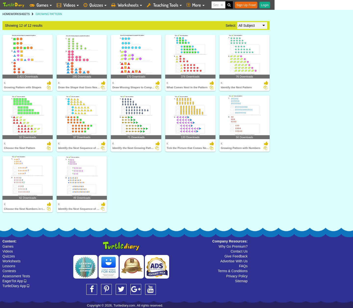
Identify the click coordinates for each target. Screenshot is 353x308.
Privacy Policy (237, 276)
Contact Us (239, 251)
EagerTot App (14, 281)
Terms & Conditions (233, 271)
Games (7, 246)
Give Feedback (236, 256)
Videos (7, 251)
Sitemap (241, 281)
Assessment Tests (16, 276)
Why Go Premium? (233, 246)
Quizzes (8, 256)
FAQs (243, 266)
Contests (9, 271)
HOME (6, 14)
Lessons (8, 266)
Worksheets (11, 261)
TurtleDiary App (15, 286)
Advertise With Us (234, 261)
